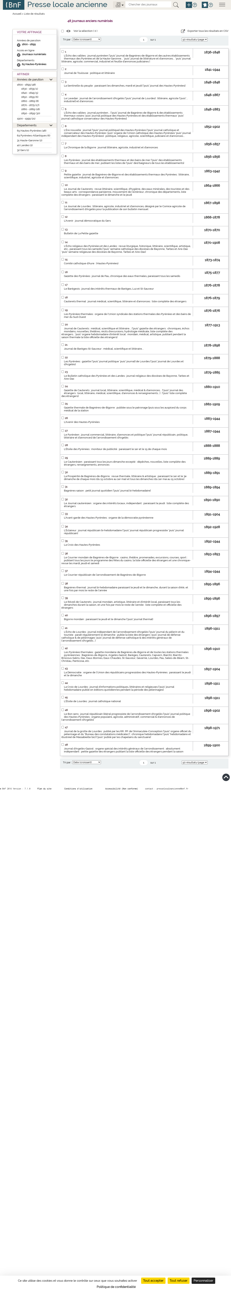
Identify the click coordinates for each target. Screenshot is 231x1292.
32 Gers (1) (23, 150)
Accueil (16, 13)
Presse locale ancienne (67, 4)
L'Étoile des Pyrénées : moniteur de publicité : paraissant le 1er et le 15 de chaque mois (115, 449)
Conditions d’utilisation (78, 788)
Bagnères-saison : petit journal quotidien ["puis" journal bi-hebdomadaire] (107, 490)
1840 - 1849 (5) (29, 92)
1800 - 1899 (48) (26, 84)
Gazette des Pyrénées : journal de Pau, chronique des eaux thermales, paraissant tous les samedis (122, 276)
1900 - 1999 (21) (26, 118)
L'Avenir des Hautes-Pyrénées (82, 422)
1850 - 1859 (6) (29, 96)
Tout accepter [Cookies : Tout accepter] (153, 1280)
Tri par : (67, 39)
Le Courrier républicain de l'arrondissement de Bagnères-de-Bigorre (105, 574)
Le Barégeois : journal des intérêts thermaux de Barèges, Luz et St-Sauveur (109, 288)
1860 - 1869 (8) (30, 101)
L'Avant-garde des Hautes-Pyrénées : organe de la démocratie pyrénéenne (108, 517)
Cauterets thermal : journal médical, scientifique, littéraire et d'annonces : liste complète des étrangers (125, 301)
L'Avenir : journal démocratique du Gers (87, 220)
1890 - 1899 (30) (30, 113)
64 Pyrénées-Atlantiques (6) (33, 135)
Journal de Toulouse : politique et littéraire (89, 73)
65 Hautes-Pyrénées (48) (31, 130)
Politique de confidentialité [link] (116, 1287)
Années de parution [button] (30, 79)
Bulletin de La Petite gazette (81, 233)
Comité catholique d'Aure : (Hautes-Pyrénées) (91, 263)
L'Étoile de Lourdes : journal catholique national (92, 701)
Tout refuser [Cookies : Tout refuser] (179, 1280)
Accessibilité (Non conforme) (121, 788)
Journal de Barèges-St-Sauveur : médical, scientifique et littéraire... (104, 348)
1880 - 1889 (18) (30, 109)
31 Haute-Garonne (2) (29, 140)
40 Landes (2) (25, 145)
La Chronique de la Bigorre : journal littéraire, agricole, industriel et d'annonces (111, 147)
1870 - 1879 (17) (30, 105)
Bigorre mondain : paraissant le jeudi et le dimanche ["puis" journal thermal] (108, 619)
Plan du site (44, 788)
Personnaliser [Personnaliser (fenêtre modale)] (203, 1280)
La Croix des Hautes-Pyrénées (82, 544)
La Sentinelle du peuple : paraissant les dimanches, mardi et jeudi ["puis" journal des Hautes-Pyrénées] (124, 85)
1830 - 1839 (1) (29, 88)
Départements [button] (26, 125)
